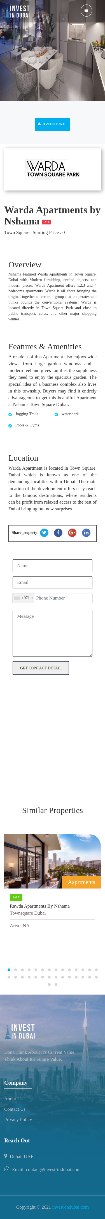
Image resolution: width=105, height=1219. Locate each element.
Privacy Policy (18, 1119)
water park (70, 414)
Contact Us (14, 1109)
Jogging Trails (26, 414)
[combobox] (23, 598)
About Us (13, 1098)
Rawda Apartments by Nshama (40, 906)
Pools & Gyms (27, 425)
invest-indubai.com (70, 1207)
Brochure (52, 124)
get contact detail (41, 668)
